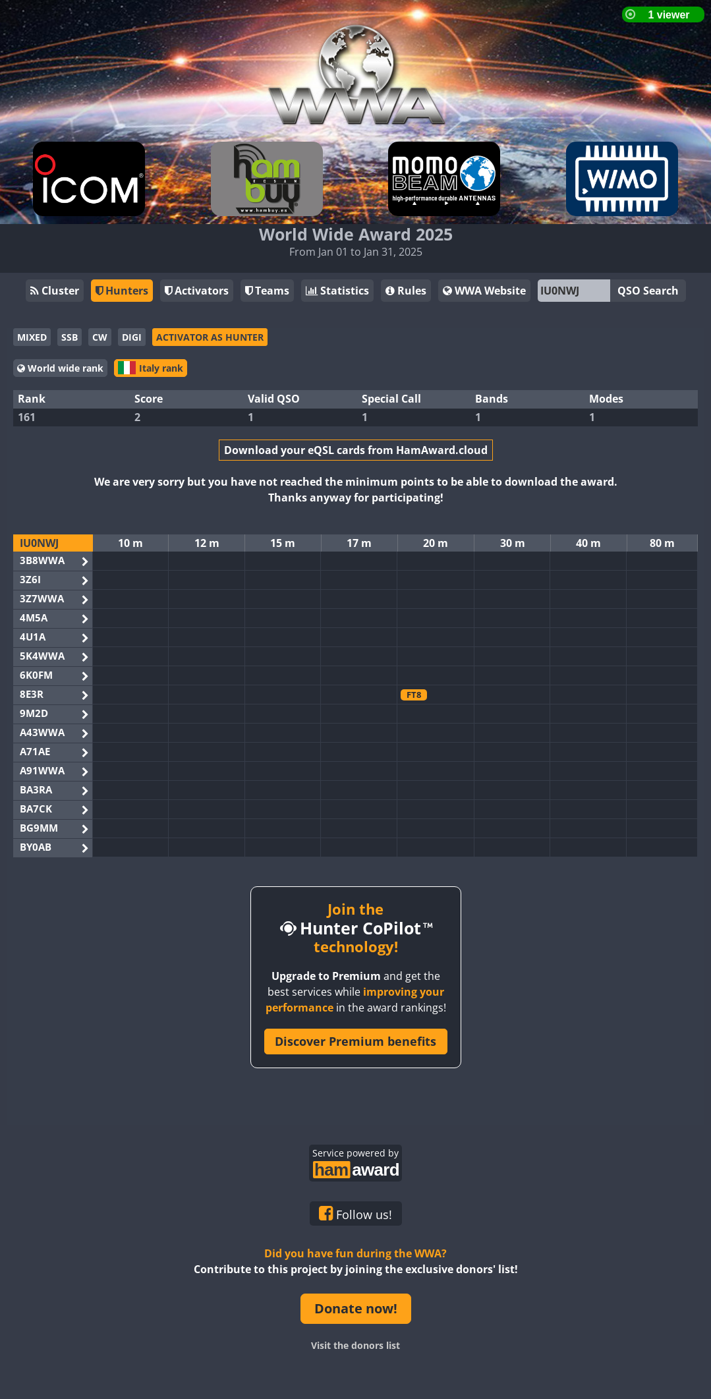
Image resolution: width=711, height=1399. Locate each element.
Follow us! (355, 1213)
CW (99, 337)
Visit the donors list (355, 1345)
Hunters (122, 290)
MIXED (32, 337)
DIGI (132, 337)
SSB (69, 337)
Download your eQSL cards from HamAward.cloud (356, 450)
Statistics (337, 290)
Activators (197, 290)
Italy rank (150, 367)
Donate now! (355, 1308)
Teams (267, 290)
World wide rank (60, 368)
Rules (405, 290)
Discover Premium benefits (355, 1041)
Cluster (54, 290)
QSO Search (648, 290)
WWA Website (484, 290)
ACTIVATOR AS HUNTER (210, 337)
